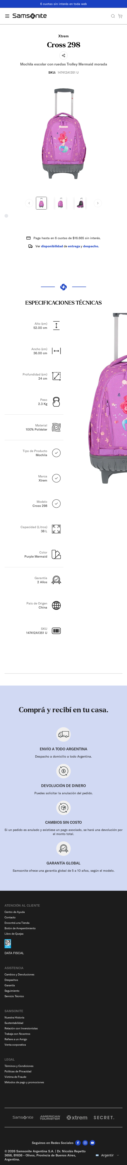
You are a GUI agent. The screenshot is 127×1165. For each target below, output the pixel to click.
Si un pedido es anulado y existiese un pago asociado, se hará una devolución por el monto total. (63, 832)
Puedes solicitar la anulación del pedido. (63, 793)
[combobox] (107, 1155)
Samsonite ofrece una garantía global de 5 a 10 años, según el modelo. (64, 871)
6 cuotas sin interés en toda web (63, 4)
